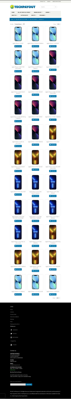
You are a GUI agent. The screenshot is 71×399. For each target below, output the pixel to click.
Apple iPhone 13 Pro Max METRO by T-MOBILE (35, 217)
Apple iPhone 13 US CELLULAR (35, 291)
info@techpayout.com (15, 365)
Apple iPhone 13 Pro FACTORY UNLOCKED (53, 167)
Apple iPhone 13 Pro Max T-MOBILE (53, 217)
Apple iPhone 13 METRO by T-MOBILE (35, 67)
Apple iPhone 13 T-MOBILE (18, 291)
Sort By (11, 24)
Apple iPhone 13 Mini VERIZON (35, 141)
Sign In (48, 1)
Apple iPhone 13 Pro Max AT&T (18, 191)
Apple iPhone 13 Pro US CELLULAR (35, 267)
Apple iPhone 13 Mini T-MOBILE (53, 117)
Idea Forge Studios (23, 396)
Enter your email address (15, 381)
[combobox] (48, 6)
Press (11, 309)
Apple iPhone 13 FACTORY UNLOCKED (18, 67)
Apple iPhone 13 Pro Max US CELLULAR (18, 242)
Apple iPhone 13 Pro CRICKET (35, 166)
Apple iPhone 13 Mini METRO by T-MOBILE (18, 117)
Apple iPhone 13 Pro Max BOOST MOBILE (35, 192)
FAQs (11, 321)
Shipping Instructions (15, 324)
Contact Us (42, 1)
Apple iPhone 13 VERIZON (53, 291)
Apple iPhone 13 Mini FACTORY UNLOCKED (52, 92)
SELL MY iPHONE (33, 19)
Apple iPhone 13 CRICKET (53, 43)
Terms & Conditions (14, 316)
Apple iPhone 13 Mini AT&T (52, 67)
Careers (12, 312)
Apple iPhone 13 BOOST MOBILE (35, 43)
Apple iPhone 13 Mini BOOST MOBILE (18, 92)
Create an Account (56, 1)
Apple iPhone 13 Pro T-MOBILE (18, 266)
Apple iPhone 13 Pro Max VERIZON (35, 242)
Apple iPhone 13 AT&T (18, 43)
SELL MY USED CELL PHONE (21, 19)
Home (12, 19)
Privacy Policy (13, 314)
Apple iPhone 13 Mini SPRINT (35, 117)
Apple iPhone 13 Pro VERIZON (53, 266)
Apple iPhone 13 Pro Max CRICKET (53, 192)
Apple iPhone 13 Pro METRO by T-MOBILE (52, 242)
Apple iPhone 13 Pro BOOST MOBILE (18, 167)
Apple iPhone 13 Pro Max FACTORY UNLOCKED (18, 217)
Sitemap (12, 319)
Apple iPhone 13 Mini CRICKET (35, 92)
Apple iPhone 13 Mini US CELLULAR (18, 142)
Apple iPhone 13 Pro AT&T (52, 141)
